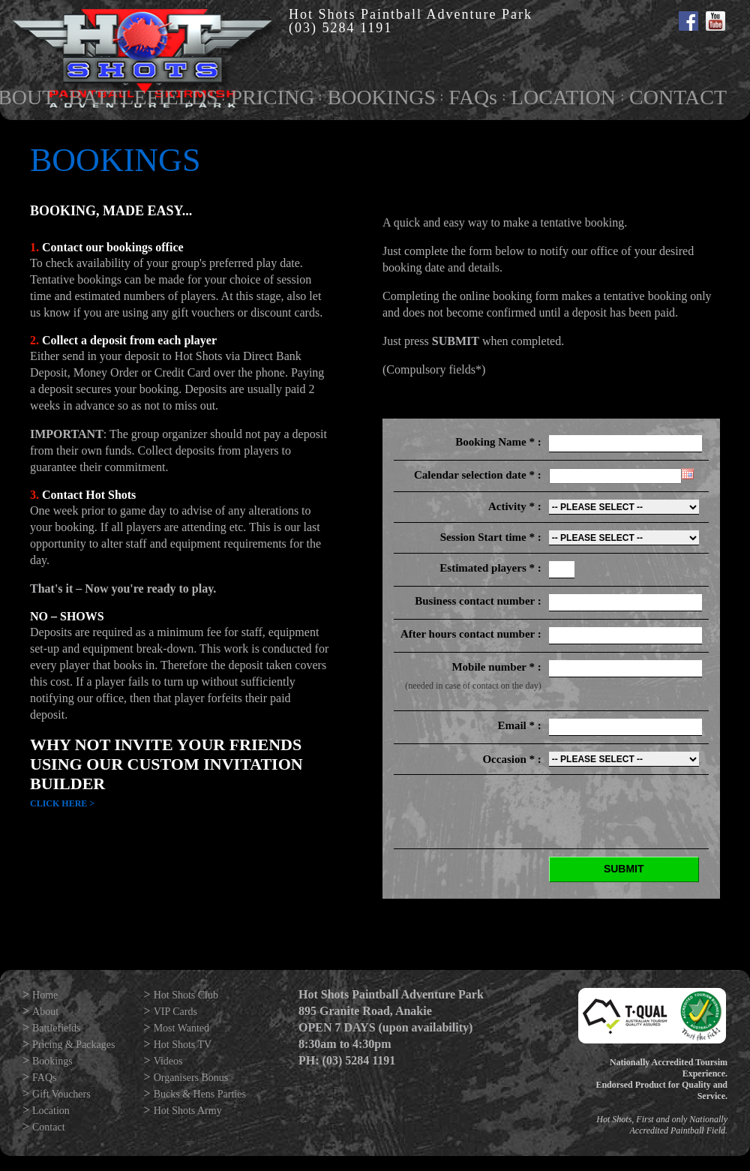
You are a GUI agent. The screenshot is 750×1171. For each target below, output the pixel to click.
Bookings (52, 1061)
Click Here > (62, 803)
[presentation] (595, 811)
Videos (168, 1061)
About (45, 1011)
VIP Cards (175, 1011)
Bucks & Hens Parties (200, 1094)
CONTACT (678, 97)
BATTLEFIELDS (143, 97)
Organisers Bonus (191, 1077)
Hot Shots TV (183, 1044)
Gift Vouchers (61, 1094)
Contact (48, 1127)
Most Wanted (181, 1028)
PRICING (272, 97)
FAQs (472, 97)
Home (45, 995)
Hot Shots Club (186, 995)
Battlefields (56, 1028)
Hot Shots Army (188, 1110)
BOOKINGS (381, 97)
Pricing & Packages (73, 1044)
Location (51, 1110)
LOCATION (563, 97)
